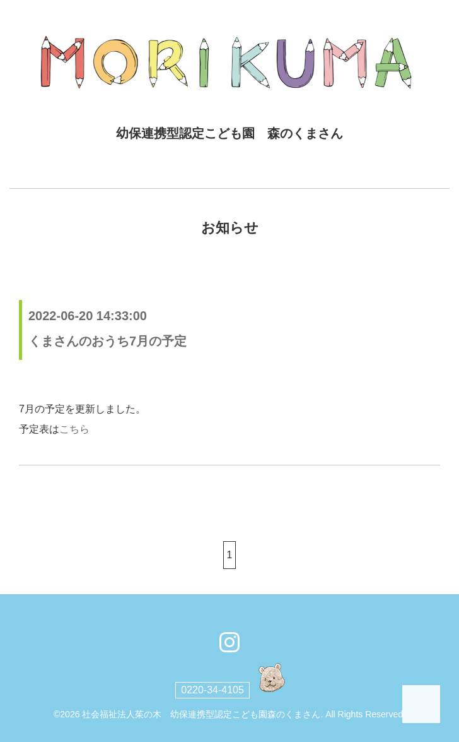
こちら (74, 429)
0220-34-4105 (212, 690)
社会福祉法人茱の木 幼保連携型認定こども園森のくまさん (201, 714)
